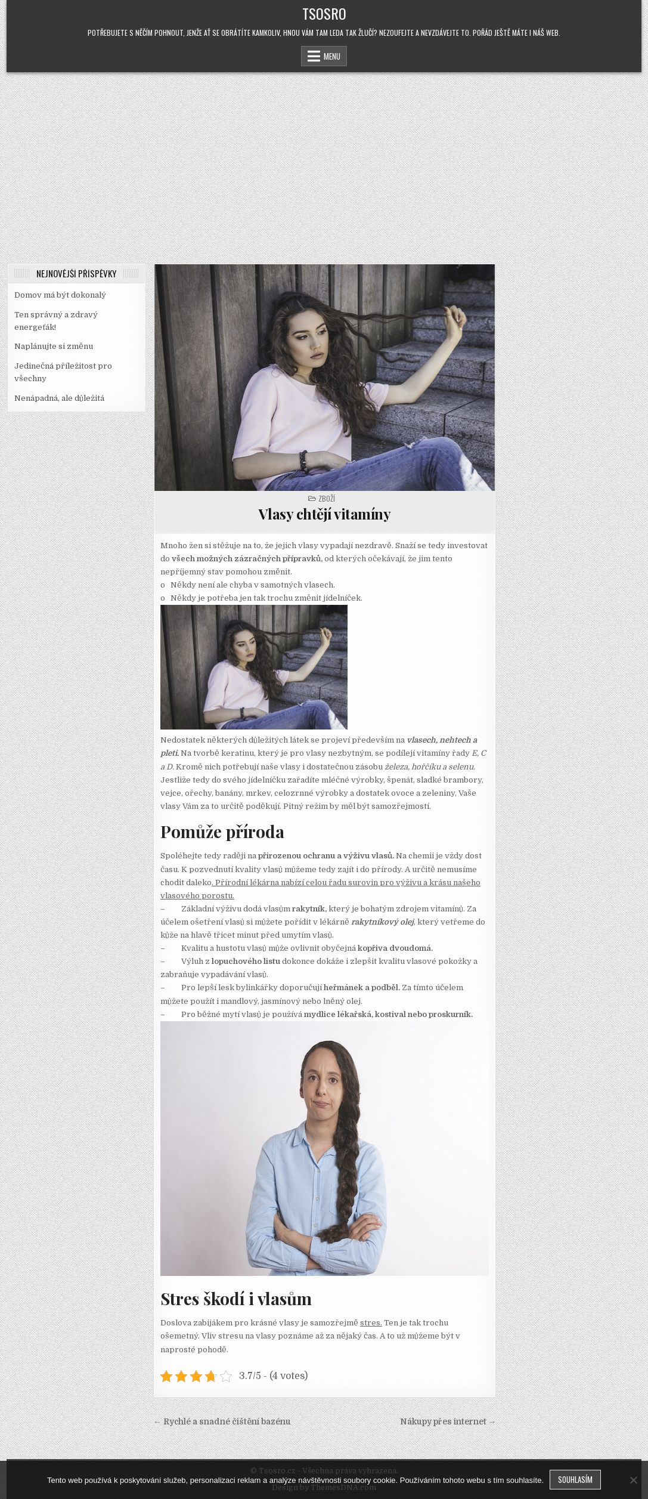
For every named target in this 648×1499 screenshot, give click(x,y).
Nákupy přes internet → (448, 1421)
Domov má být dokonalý (60, 294)
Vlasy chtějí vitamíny (325, 513)
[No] (633, 1480)
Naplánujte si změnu (53, 346)
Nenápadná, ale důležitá (59, 398)
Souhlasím (575, 1479)
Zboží (326, 498)
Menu (332, 56)
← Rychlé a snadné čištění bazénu (222, 1421)
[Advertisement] (324, 161)
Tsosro (324, 13)
